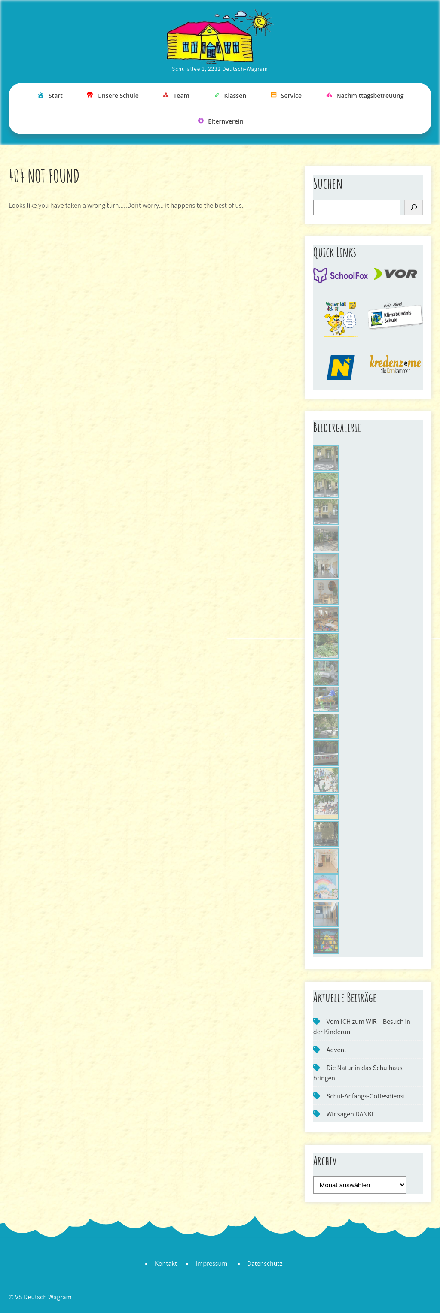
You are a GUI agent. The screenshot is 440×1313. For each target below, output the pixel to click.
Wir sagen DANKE (351, 1114)
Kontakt (166, 1263)
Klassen (230, 95)
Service (285, 95)
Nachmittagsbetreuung (364, 95)
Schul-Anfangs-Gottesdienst (366, 1096)
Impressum (211, 1263)
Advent (337, 1049)
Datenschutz (264, 1263)
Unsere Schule (112, 95)
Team (175, 95)
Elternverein (220, 121)
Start (50, 95)
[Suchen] (413, 207)
